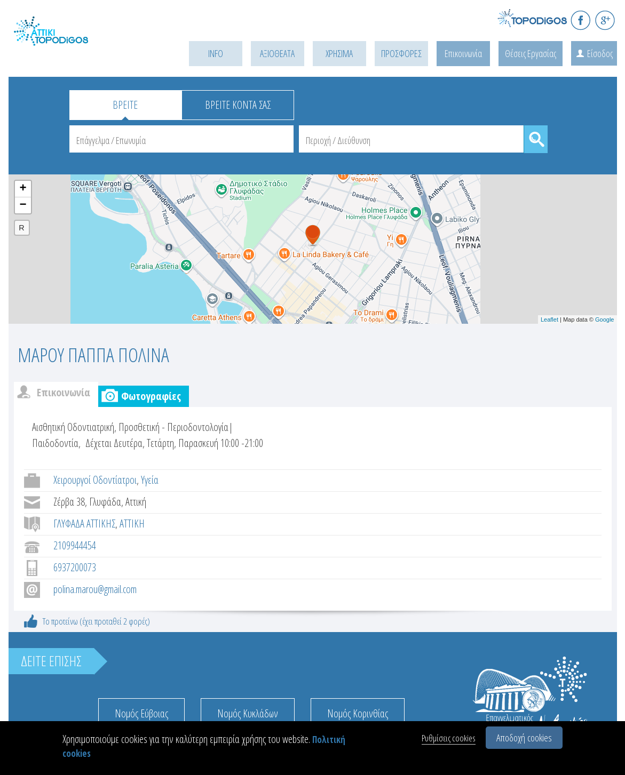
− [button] (22, 205)
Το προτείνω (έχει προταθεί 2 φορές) (96, 621)
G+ (605, 20)
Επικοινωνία (463, 53)
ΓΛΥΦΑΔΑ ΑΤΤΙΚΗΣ (84, 523)
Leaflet (549, 319)
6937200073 (74, 567)
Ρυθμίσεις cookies (449, 738)
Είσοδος (600, 53)
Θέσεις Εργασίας (530, 53)
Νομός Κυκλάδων (247, 713)
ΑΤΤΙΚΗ (132, 523)
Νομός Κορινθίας (357, 713)
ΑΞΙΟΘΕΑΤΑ (277, 53)
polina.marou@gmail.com (95, 589)
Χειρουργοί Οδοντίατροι (95, 480)
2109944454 (74, 545)
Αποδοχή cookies (524, 738)
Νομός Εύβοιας (141, 713)
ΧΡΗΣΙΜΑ (339, 53)
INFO (215, 53)
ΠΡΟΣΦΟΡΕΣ (401, 53)
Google (604, 319)
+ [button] (22, 189)
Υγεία (150, 480)
